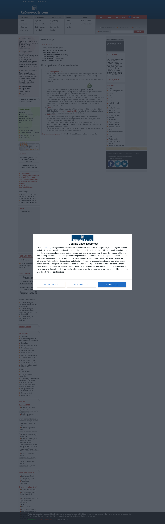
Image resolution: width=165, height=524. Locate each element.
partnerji (48, 247)
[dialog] (82, 262)
